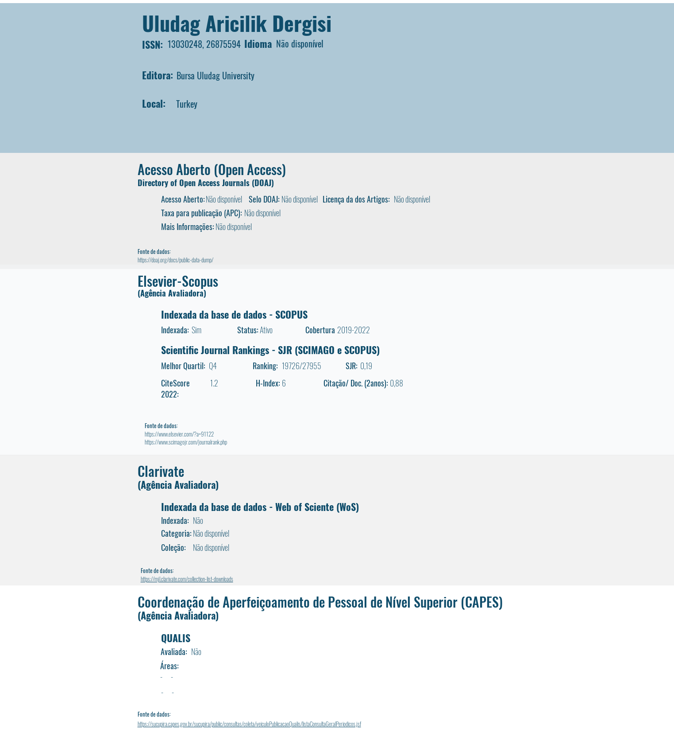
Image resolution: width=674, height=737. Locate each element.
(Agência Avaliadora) (172, 293)
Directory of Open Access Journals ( (196, 182)
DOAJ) (264, 182)
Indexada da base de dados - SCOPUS (234, 314)
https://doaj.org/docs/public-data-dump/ (175, 259)
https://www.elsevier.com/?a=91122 (179, 433)
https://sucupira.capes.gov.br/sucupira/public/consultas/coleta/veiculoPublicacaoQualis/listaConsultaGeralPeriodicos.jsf (249, 723)
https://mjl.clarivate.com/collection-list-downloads (187, 578)
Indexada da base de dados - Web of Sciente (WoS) (260, 506)
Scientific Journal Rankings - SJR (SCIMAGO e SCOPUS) (270, 350)
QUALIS (175, 638)
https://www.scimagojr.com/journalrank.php (186, 441)
